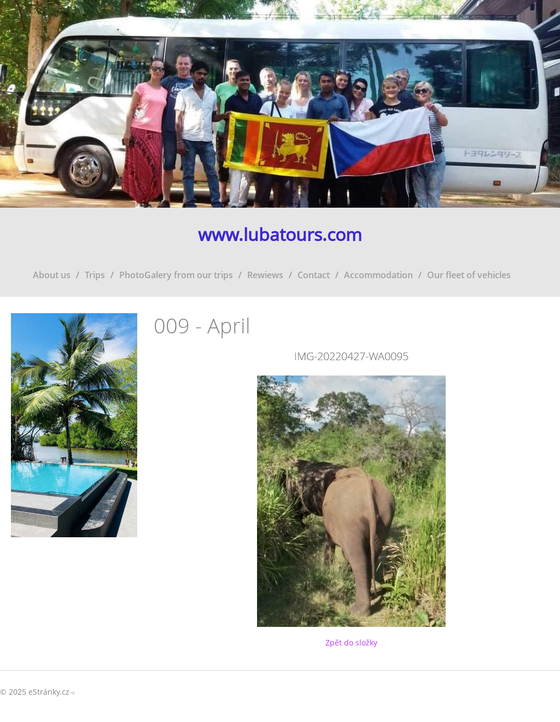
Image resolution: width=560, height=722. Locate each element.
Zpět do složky (351, 642)
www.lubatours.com (280, 235)
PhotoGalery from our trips (176, 275)
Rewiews (265, 275)
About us (52, 275)
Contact (314, 275)
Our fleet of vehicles (469, 275)
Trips (95, 275)
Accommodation (378, 275)
